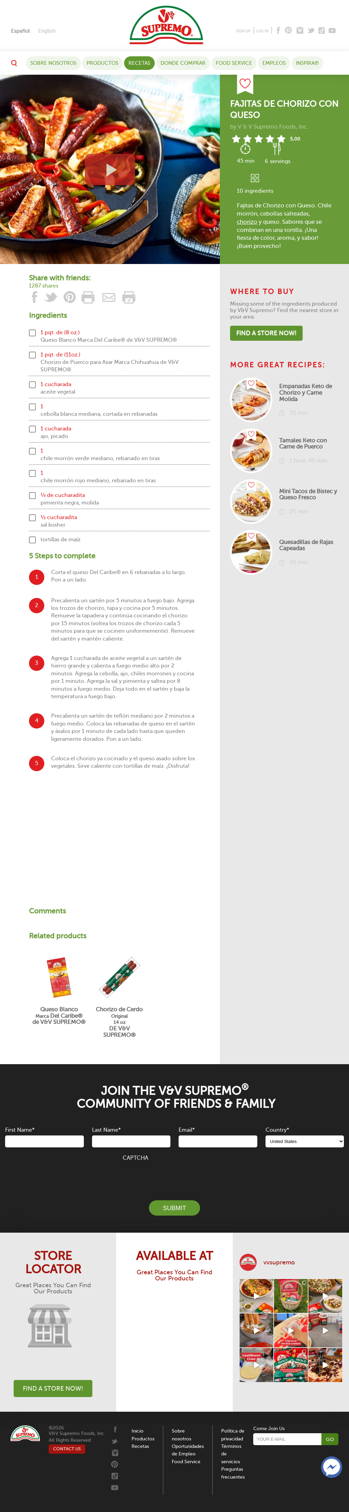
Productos (102, 63)
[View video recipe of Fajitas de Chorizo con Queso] (110, 169)
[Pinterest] (288, 31)
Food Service (234, 63)
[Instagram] (300, 31)
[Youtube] (332, 31)
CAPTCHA (135, 1158)
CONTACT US (67, 1448)
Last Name (106, 1130)
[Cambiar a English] (47, 31)
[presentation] (174, 1176)
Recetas (139, 63)
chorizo (247, 222)
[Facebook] (277, 31)
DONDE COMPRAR (183, 63)
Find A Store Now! (266, 333)
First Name (19, 1130)
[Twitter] (311, 31)
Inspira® (307, 63)
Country (277, 1130)
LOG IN (262, 31)
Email (187, 1130)
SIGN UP (243, 31)
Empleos (274, 63)
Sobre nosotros (53, 63)
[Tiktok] (322, 31)
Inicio (137, 1431)
